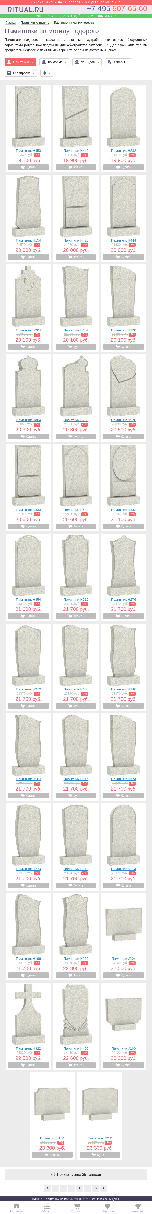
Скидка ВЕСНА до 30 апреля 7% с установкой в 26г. (76, 2)
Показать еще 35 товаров (79, 1174)
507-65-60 (117, 8)
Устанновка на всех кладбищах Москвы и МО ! (76, 16)
